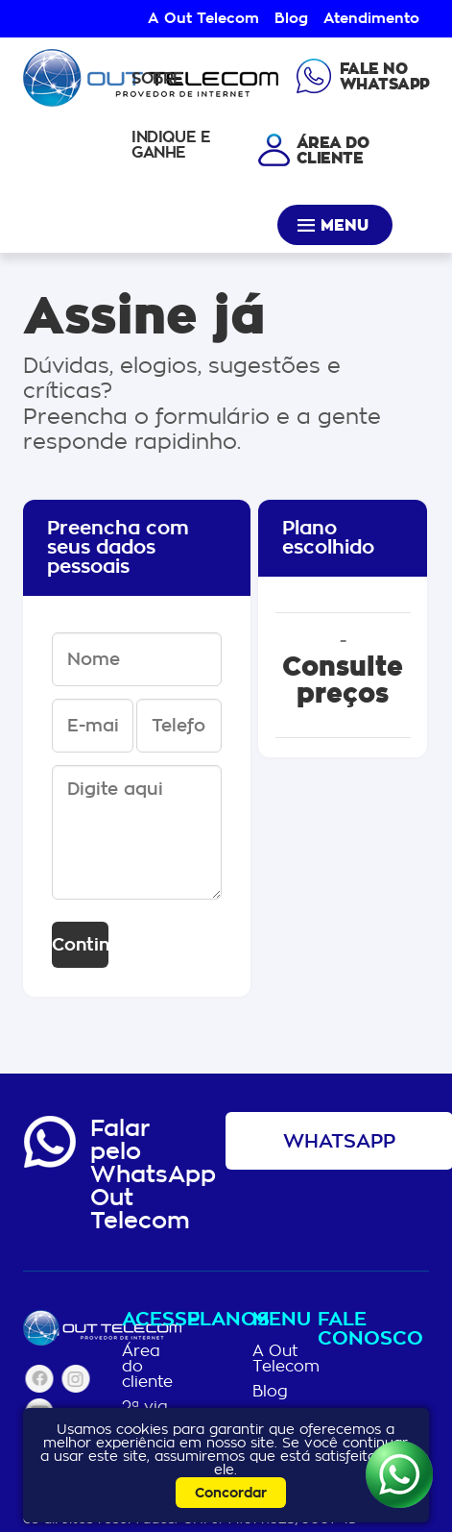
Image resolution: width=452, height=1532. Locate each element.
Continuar (80, 944)
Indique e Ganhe (170, 144)
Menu (345, 225)
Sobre (157, 78)
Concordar (231, 1493)
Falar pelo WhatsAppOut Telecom (153, 1174)
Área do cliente (147, 1366)
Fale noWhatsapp (385, 77)
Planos (215, 1321)
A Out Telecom (203, 18)
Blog (291, 18)
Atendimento (371, 18)
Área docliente (333, 151)
